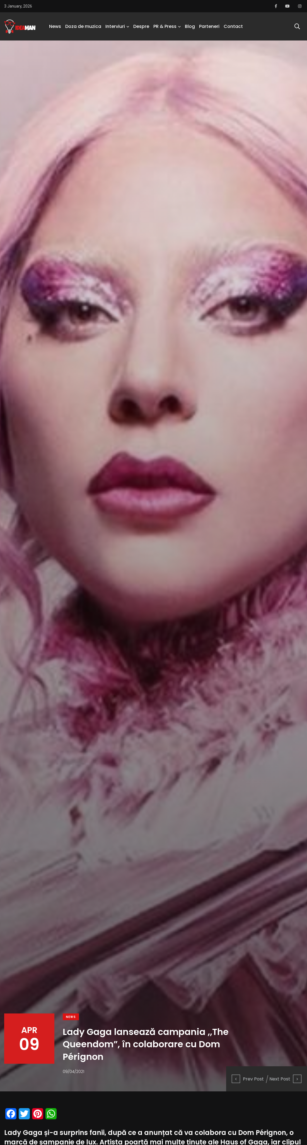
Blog (190, 26)
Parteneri (209, 26)
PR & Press (165, 26)
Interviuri (115, 26)
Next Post (285, 1079)
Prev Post (248, 1079)
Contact (233, 26)
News (55, 26)
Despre (141, 26)
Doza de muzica (83, 26)
